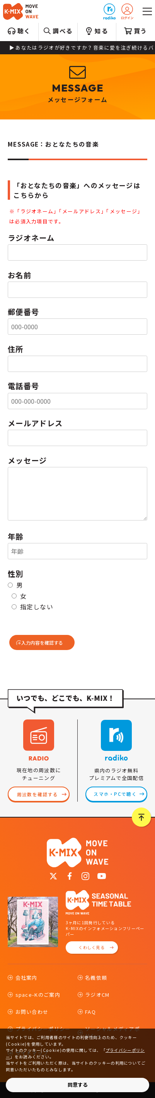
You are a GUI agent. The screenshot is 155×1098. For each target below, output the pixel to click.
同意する (78, 1084)
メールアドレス (35, 423)
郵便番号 (23, 311)
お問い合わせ (32, 1011)
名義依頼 (96, 977)
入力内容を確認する (42, 642)
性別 (16, 573)
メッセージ (27, 460)
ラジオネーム (31, 237)
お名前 (19, 275)
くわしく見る (91, 947)
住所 (16, 349)
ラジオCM (97, 994)
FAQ (90, 1011)
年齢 (16, 536)
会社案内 (26, 977)
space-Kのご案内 (37, 994)
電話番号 (23, 385)
